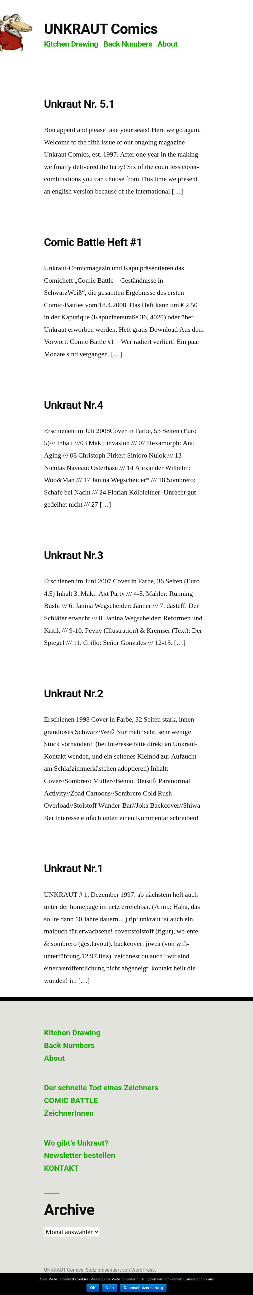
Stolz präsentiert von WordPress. (121, 1270)
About (167, 43)
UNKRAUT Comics (100, 29)
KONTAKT (61, 1168)
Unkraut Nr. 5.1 (79, 104)
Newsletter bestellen (79, 1155)
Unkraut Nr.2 (73, 693)
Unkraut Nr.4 (73, 405)
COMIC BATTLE (71, 1100)
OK (93, 1288)
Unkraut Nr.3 (73, 555)
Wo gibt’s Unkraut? (76, 1142)
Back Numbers (127, 43)
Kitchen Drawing (71, 43)
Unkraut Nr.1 (73, 868)
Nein (109, 1288)
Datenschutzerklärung (143, 1288)
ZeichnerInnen (69, 1113)
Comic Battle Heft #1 (93, 242)
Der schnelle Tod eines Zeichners (101, 1087)
